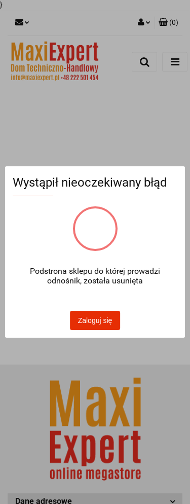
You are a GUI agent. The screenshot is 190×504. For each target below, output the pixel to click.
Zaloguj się (95, 320)
